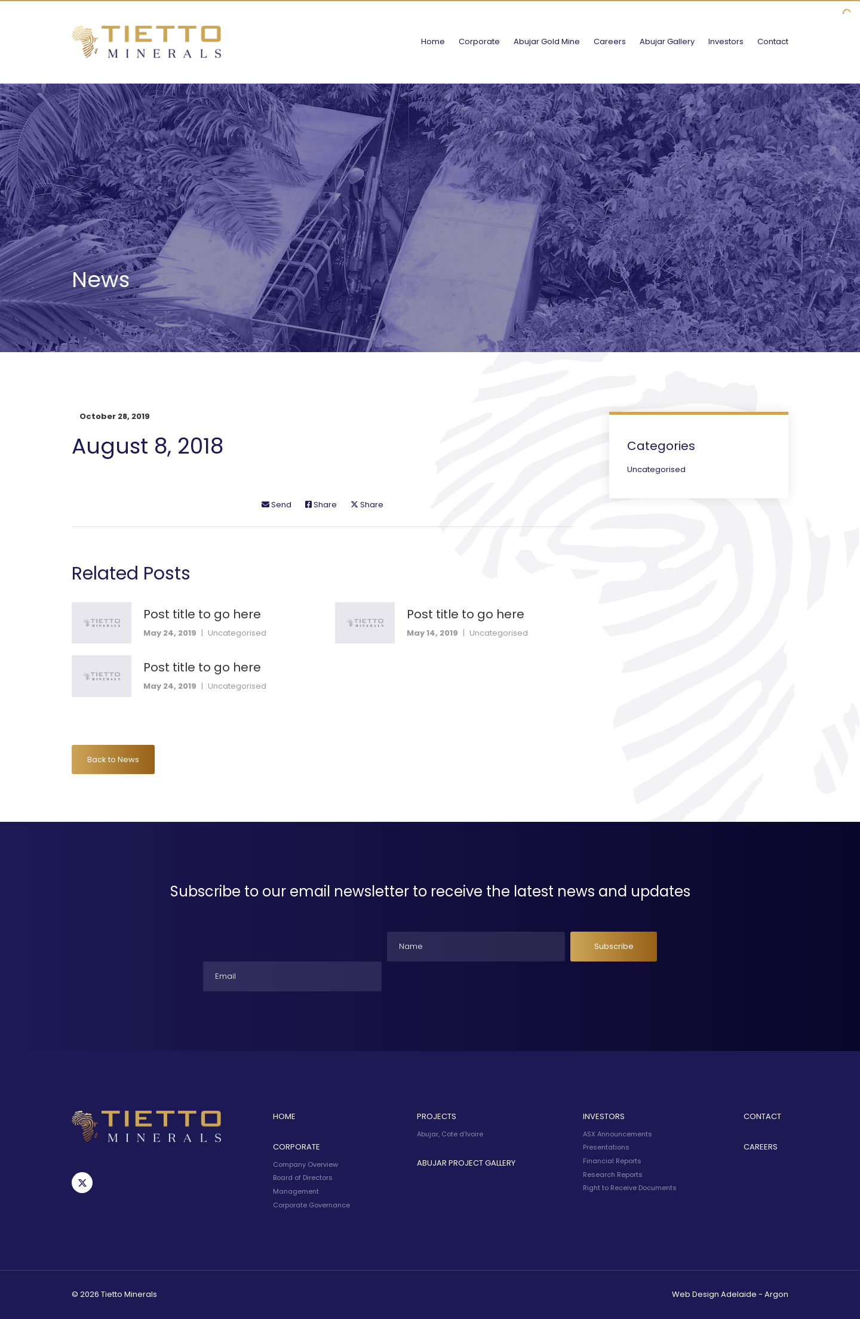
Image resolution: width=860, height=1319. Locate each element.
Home (433, 41)
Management (296, 1191)
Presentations (606, 1147)
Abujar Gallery (667, 41)
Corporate (479, 41)
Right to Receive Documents (630, 1187)
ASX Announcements (617, 1134)
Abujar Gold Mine (547, 41)
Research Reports (613, 1174)
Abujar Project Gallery (466, 1163)
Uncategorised (237, 633)
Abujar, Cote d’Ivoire (450, 1134)
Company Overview (305, 1164)
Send (276, 505)
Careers (610, 41)
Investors (726, 41)
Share (321, 505)
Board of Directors (303, 1177)
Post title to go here (202, 614)
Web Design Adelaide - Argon (730, 1294)
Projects (436, 1116)
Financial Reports (612, 1161)
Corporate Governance (311, 1205)
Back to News (113, 759)
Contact (772, 41)
